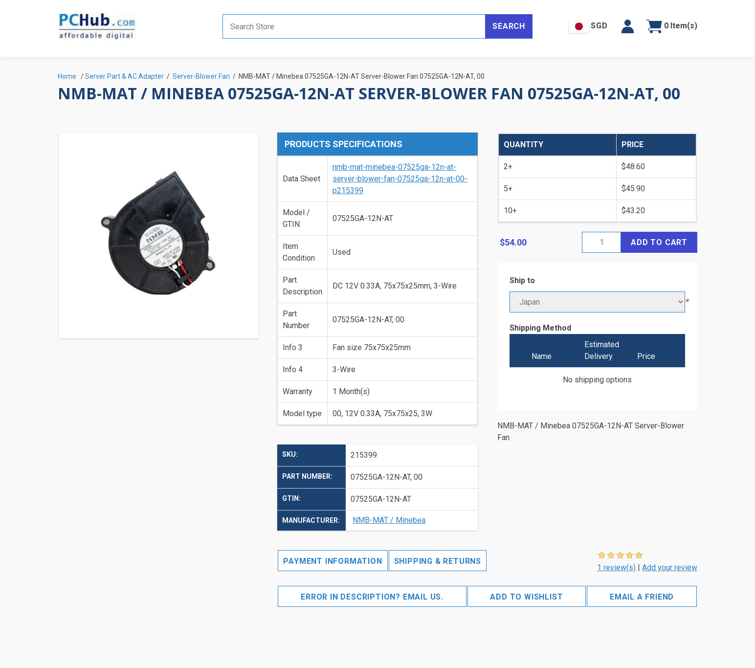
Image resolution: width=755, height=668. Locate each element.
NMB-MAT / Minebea (389, 520)
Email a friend (642, 596)
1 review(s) (616, 567)
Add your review (669, 567)
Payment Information (332, 561)
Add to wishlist (526, 596)
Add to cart (659, 242)
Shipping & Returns (437, 561)
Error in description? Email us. (372, 596)
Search (508, 26)
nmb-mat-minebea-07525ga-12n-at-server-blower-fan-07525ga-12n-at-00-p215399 (400, 178)
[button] (628, 26)
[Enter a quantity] (601, 242)
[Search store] (354, 26)
